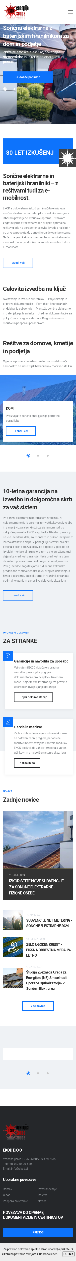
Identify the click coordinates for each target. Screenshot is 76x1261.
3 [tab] (48, 456)
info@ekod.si (19, 1168)
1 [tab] (5, 89)
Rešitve (42, 1195)
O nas (6, 1195)
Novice (42, 1201)
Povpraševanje (47, 1189)
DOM (9, 408)
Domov (7, 1189)
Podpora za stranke (15, 1201)
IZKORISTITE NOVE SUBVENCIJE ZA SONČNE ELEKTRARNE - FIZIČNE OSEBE (36, 887)
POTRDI (68, 1254)
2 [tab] (14, 89)
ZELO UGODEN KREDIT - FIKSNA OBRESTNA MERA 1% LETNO (48, 949)
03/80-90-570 (23, 1163)
